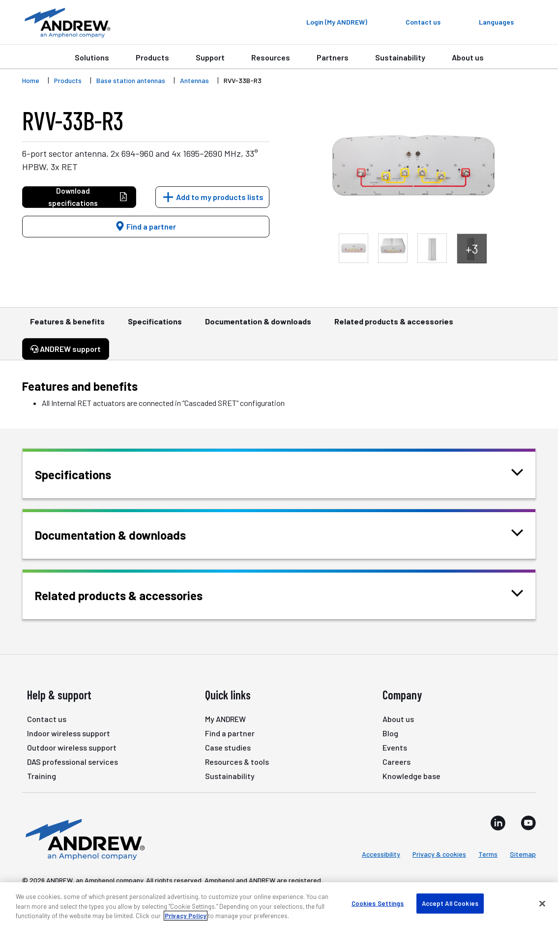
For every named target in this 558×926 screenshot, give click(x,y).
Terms (488, 854)
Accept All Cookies (450, 903)
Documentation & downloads (258, 326)
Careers (396, 761)
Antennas (194, 80)
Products (152, 57)
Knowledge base (411, 776)
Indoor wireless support (68, 733)
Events (394, 747)
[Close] (542, 903)
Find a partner (145, 226)
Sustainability (400, 57)
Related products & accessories (393, 326)
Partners (333, 57)
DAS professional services (72, 761)
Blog (390, 733)
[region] (279, 904)
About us (468, 57)
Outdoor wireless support (72, 747)
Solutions (92, 57)
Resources (270, 57)
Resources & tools (237, 761)
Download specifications (88, 196)
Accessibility (381, 854)
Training (41, 776)
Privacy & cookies (439, 854)
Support (210, 57)
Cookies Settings (378, 903)
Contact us (46, 718)
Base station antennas (130, 80)
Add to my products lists (220, 197)
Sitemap (523, 854)
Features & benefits (67, 326)
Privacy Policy (185, 916)
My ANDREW (225, 718)
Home (30, 80)
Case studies (228, 747)
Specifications (155, 326)
